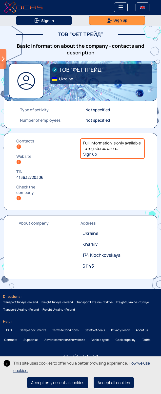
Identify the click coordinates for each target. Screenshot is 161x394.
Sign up (90, 154)
